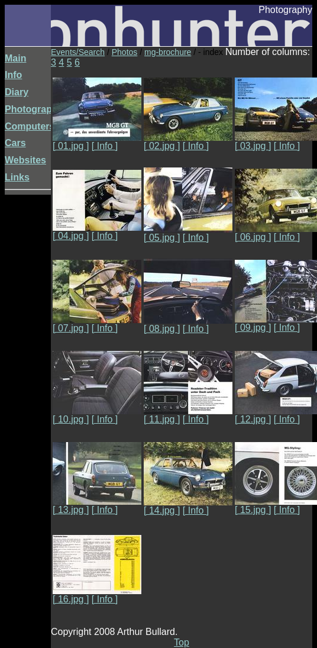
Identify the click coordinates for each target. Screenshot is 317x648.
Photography (34, 109)
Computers (29, 126)
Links (17, 177)
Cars (15, 143)
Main (15, 58)
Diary (16, 92)
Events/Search (78, 52)
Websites (25, 160)
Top (181, 642)
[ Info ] (105, 146)
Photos (125, 52)
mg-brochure (167, 52)
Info (13, 75)
